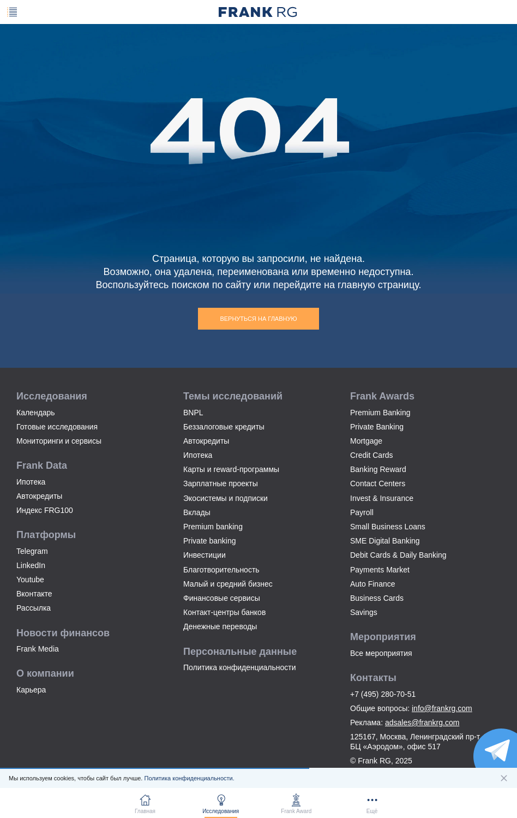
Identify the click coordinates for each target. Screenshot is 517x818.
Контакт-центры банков (224, 612)
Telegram (32, 551)
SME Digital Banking (385, 540)
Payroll (362, 512)
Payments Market (380, 569)
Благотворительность (221, 569)
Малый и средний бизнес (228, 584)
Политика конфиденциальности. (189, 778)
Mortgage (366, 441)
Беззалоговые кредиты (223, 426)
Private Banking (377, 426)
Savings (363, 612)
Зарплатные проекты (220, 483)
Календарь (35, 412)
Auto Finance (372, 584)
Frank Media (37, 648)
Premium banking (213, 526)
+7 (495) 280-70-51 (383, 694)
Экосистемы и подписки (225, 498)
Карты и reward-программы (231, 469)
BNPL (193, 412)
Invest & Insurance (381, 498)
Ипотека (30, 481)
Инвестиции (204, 555)
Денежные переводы (220, 626)
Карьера (31, 689)
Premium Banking (380, 412)
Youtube (30, 579)
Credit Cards (371, 455)
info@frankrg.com (442, 708)
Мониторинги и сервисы (58, 441)
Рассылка (33, 608)
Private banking (209, 540)
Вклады (197, 512)
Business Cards (377, 598)
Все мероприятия (381, 653)
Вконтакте (34, 593)
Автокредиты (39, 496)
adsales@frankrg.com (422, 722)
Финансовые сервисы (221, 598)
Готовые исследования (57, 426)
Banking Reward (378, 469)
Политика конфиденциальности (239, 667)
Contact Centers (377, 483)
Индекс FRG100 (44, 510)
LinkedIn (30, 565)
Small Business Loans (387, 526)
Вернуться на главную (258, 318)
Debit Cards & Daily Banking (398, 555)
